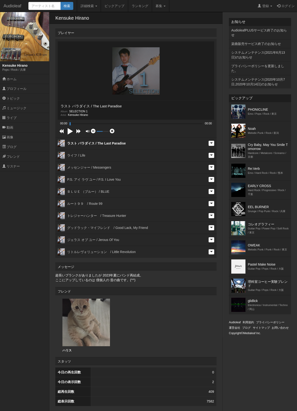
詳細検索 (89, 6)
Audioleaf (12, 6)
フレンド (11, 156)
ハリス (86, 325)
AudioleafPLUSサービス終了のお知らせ (259, 32)
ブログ (9, 147)
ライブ (9, 118)
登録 (265, 6)
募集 (161, 6)
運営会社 (234, 327)
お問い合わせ (280, 327)
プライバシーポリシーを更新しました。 (257, 68)
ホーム (9, 79)
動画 (7, 127)
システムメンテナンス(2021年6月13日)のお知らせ (258, 55)
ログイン (286, 6)
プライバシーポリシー (270, 322)
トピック (11, 98)
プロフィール (14, 89)
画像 (7, 137)
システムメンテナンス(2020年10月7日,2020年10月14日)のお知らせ (258, 82)
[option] (86, 325)
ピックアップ (114, 6)
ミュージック (14, 108)
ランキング (140, 6)
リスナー (11, 166)
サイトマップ (261, 327)
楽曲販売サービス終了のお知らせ (256, 44)
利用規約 (248, 322)
